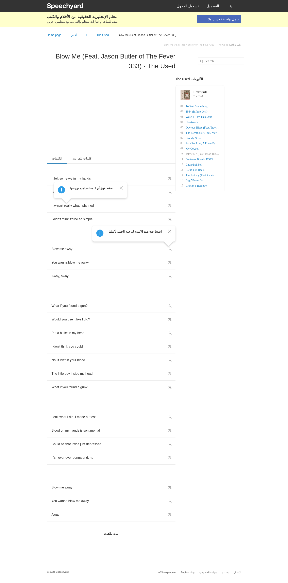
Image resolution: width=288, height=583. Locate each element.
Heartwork (210, 121)
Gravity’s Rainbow (215, 185)
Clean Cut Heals (213, 169)
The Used (103, 35)
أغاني (73, 35)
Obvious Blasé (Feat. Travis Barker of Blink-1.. (231, 127)
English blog (187, 572)
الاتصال (237, 572)
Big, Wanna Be (213, 179)
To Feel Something (215, 106)
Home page (54, 35)
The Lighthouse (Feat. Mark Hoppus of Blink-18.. (232, 132)
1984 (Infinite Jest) (215, 111)
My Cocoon (211, 148)
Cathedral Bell (212, 164)
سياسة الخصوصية (208, 572)
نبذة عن (225, 572)
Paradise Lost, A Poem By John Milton (226, 143)
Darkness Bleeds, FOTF (218, 158)
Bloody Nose (211, 137)
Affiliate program (167, 572)
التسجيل (212, 6)
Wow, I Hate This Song (217, 116)
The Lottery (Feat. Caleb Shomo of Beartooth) (230, 174)
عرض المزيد (111, 533)
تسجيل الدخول (188, 6)
